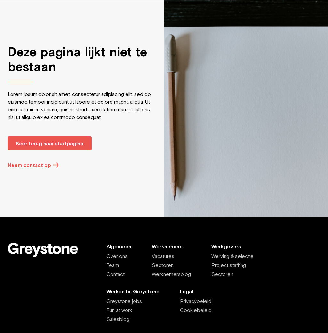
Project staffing (228, 265)
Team (112, 265)
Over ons (116, 256)
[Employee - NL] (47, 250)
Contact (115, 274)
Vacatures (163, 256)
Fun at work (119, 310)
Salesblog (117, 319)
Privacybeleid (195, 301)
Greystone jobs (124, 301)
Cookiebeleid (196, 310)
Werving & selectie (232, 256)
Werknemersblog (171, 274)
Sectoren (163, 265)
